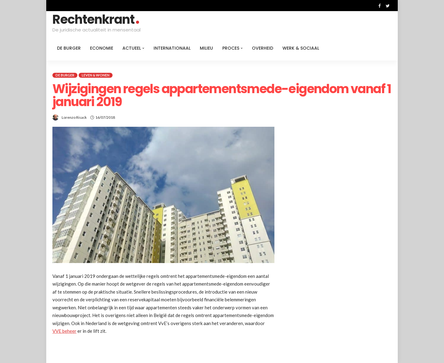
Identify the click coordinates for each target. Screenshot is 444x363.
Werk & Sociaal (300, 48)
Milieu (206, 48)
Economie (101, 48)
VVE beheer (64, 331)
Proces (230, 48)
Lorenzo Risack (74, 117)
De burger (69, 48)
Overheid (262, 48)
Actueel (131, 48)
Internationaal (172, 48)
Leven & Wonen (95, 75)
